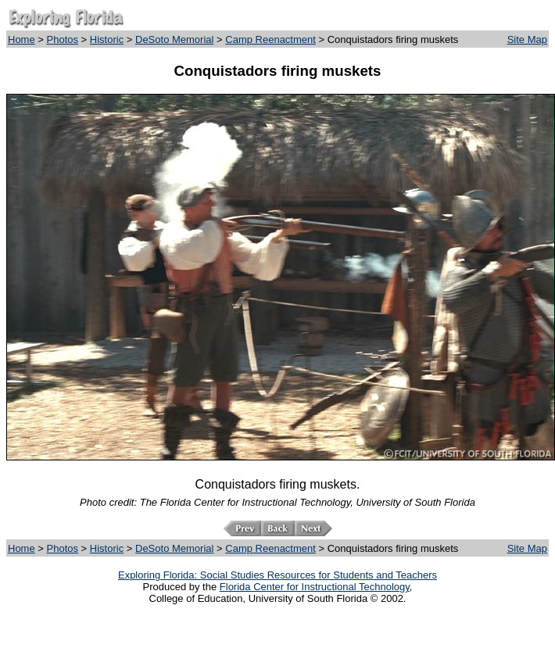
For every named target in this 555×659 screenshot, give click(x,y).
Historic (107, 39)
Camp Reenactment (270, 39)
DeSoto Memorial (174, 39)
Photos (62, 39)
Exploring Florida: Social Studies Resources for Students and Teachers (277, 575)
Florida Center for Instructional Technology (315, 587)
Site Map (527, 39)
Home (21, 39)
